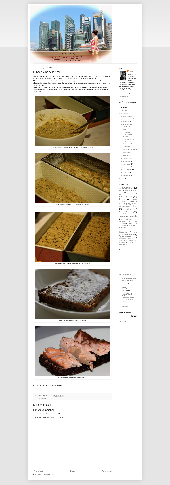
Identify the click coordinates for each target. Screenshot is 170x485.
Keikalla (121, 206)
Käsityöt (121, 214)
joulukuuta (126, 116)
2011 (123, 178)
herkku (122, 199)
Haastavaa (126, 152)
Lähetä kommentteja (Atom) (45, 474)
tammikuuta (127, 175)
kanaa (133, 203)
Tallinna (123, 234)
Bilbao (126, 190)
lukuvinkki (129, 219)
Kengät (128, 206)
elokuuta (126, 156)
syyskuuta (126, 124)
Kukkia (128, 209)
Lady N (124, 287)
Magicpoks (125, 306)
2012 (123, 114)
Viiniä (131, 242)
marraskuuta (127, 119)
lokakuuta (126, 122)
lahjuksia (122, 216)
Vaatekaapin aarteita (126, 240)
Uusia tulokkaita (128, 144)
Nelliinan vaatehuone (129, 278)
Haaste (135, 192)
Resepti (131, 225)
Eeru (131, 71)
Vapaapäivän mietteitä (130, 149)
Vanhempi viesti (107, 471)
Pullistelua (126, 137)
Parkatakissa (125, 289)
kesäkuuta (126, 161)
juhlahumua (132, 201)
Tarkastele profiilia (125, 97)
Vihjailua (122, 242)
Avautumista (125, 188)
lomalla (133, 216)
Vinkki (121, 244)
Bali (120, 190)
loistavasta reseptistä (70, 78)
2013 (123, 111)
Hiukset (135, 199)
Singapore (123, 232)
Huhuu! (125, 129)
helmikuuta (126, 172)
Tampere (131, 234)
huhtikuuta (126, 167)
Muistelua (123, 221)
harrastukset (125, 196)
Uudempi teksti (38, 471)
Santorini (131, 230)
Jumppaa (126, 204)
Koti (135, 206)
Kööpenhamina (131, 214)
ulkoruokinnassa (125, 238)
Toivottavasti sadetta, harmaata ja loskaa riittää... (128, 299)
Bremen (121, 192)
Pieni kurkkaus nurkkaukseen (128, 133)
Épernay (128, 192)
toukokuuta (126, 164)
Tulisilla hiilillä (127, 127)
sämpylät (43, 398)
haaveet (127, 194)
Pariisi (130, 223)
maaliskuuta (127, 169)
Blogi (132, 190)
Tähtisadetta (127, 147)
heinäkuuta (126, 158)
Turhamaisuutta (125, 236)
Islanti (123, 201)
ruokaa (122, 227)
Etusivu (72, 471)
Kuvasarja (124, 211)
